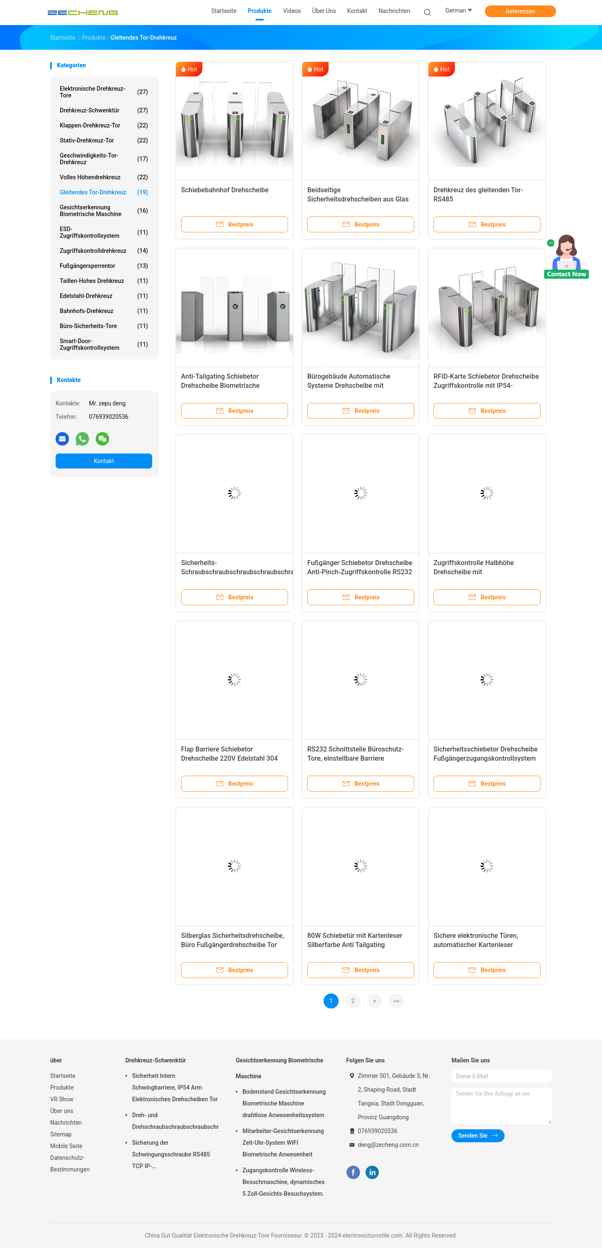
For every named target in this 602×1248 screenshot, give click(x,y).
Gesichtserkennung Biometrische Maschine (104, 210)
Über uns (61, 1111)
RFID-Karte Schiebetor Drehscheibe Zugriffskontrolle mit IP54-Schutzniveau (486, 385)
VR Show (62, 1099)
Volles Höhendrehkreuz (104, 177)
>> (396, 1001)
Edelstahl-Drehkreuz (104, 296)
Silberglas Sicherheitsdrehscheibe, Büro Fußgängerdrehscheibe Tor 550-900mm (232, 945)
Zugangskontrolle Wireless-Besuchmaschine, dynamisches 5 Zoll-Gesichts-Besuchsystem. (283, 1182)
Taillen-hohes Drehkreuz (104, 281)
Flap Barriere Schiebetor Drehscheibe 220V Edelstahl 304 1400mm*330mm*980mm (229, 758)
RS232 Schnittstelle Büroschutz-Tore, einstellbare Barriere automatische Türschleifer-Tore (355, 758)
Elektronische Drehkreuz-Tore (104, 92)
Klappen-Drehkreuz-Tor (104, 125)
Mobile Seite (66, 1146)
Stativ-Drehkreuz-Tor (104, 140)
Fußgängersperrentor (104, 266)
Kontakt (104, 461)
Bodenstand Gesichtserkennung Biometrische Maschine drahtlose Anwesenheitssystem (284, 1103)
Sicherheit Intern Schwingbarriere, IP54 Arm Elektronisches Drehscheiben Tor (175, 1087)
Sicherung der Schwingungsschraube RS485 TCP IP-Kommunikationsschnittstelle (171, 1155)
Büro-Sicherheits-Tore (104, 326)
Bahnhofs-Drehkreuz (104, 311)
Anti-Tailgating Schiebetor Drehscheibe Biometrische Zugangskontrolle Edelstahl (222, 385)
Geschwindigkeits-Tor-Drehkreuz (104, 159)
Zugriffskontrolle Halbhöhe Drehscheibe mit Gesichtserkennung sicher (474, 572)
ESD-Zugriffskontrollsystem (104, 232)
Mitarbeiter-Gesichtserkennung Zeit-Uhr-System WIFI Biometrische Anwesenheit (283, 1143)
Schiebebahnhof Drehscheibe (224, 190)
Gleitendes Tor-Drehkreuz (104, 192)
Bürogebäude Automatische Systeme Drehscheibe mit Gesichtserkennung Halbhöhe (351, 385)
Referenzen (520, 11)
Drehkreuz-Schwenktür (104, 110)
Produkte (62, 1087)
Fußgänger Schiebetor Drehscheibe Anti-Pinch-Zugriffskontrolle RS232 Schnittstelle (359, 572)
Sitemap (60, 1134)
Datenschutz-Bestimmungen (69, 1163)
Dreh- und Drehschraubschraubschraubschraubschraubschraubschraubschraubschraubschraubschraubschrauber (175, 1121)
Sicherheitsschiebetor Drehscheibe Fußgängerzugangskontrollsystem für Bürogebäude (486, 758)
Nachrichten (66, 1122)
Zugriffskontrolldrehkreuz (104, 251)
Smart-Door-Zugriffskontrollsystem (104, 344)
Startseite (62, 1075)
